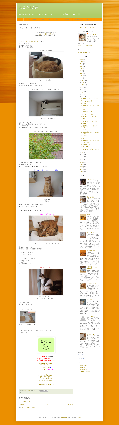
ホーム (20, 19)
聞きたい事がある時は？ (46, 380)
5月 (83, 96)
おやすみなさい (91, 316)
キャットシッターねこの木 (87, 27)
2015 (81, 167)
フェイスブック (45, 367)
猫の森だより (83, 365)
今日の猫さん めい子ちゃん (89, 116)
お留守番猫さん (66, 19)
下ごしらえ (84, 129)
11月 (83, 82)
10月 (83, 85)
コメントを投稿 (25, 401)
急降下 (83, 119)
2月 (83, 157)
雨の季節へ (84, 103)
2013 (81, 171)
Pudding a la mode (85, 371)
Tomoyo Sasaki (81, 354)
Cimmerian (64, 417)
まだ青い (83, 109)
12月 (83, 80)
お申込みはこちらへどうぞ (46, 384)
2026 (81, 59)
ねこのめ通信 (83, 369)
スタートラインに (92, 283)
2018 (81, 78)
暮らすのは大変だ (86, 138)
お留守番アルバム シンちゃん (89, 98)
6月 (83, 94)
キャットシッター (28, 393)
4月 (83, 152)
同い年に (89, 300)
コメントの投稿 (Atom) (28, 407)
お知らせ (43, 19)
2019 (81, 75)
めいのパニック (91, 250)
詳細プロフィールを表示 (85, 45)
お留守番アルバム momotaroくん (92, 267)
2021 (81, 71)
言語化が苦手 (90, 197)
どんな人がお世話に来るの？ (46, 375)
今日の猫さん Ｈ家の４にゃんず (90, 149)
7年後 (88, 215)
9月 (83, 87)
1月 (83, 159)
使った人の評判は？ (46, 378)
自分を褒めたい (85, 144)
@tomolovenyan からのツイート (87, 52)
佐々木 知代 (92, 34)
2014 (81, 169)
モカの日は (84, 136)
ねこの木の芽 (28, 7)
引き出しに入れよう (86, 101)
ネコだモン (83, 367)
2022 (81, 68)
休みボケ (83, 123)
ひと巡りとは (90, 179)
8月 (83, 89)
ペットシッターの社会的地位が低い (29, 41)
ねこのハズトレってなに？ (46, 34)
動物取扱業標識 (78, 19)
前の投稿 (70, 405)
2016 (81, 164)
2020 (81, 73)
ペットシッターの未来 (87, 114)
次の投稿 (22, 405)
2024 (81, 64)
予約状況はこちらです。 (46, 364)
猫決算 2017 (90, 334)
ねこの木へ (89, 19)
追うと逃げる (90, 232)
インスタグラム (53, 19)
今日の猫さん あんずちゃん (89, 121)
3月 (83, 154)
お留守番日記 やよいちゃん (89, 112)
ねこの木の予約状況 (31, 19)
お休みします (85, 146)
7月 (83, 92)
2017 (81, 162)
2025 (81, 61)
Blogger (79, 417)
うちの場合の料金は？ (46, 377)
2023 (81, 66)
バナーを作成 (81, 358)
